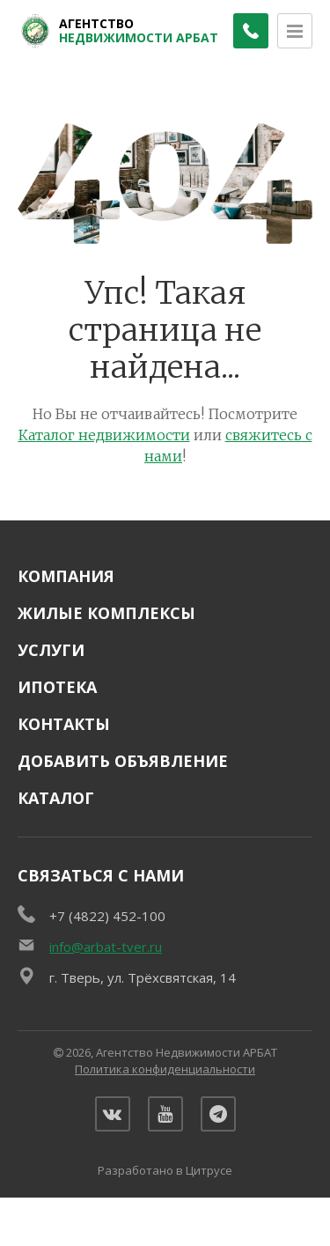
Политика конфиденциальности (165, 1069)
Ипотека (57, 686)
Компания (66, 575)
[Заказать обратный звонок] (250, 30)
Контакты (64, 723)
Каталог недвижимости (104, 435)
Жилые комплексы (106, 612)
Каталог (56, 797)
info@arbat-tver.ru (105, 946)
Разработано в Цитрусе (165, 1170)
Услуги (51, 649)
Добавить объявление (123, 760)
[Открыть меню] (294, 30)
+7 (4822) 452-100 (107, 916)
